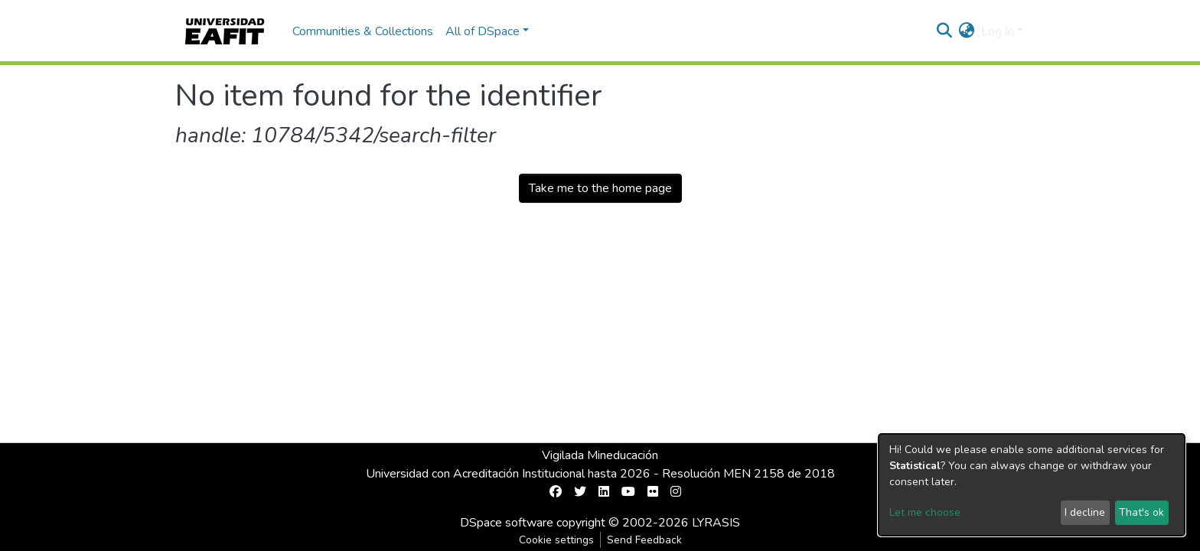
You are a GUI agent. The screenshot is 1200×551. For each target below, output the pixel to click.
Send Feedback (644, 540)
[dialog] (1032, 485)
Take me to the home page (600, 188)
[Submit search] (944, 31)
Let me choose (924, 512)
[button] (967, 31)
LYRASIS (716, 522)
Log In (997, 31)
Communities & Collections (362, 31)
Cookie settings (556, 540)
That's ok (1141, 512)
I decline (1085, 512)
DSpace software (506, 522)
